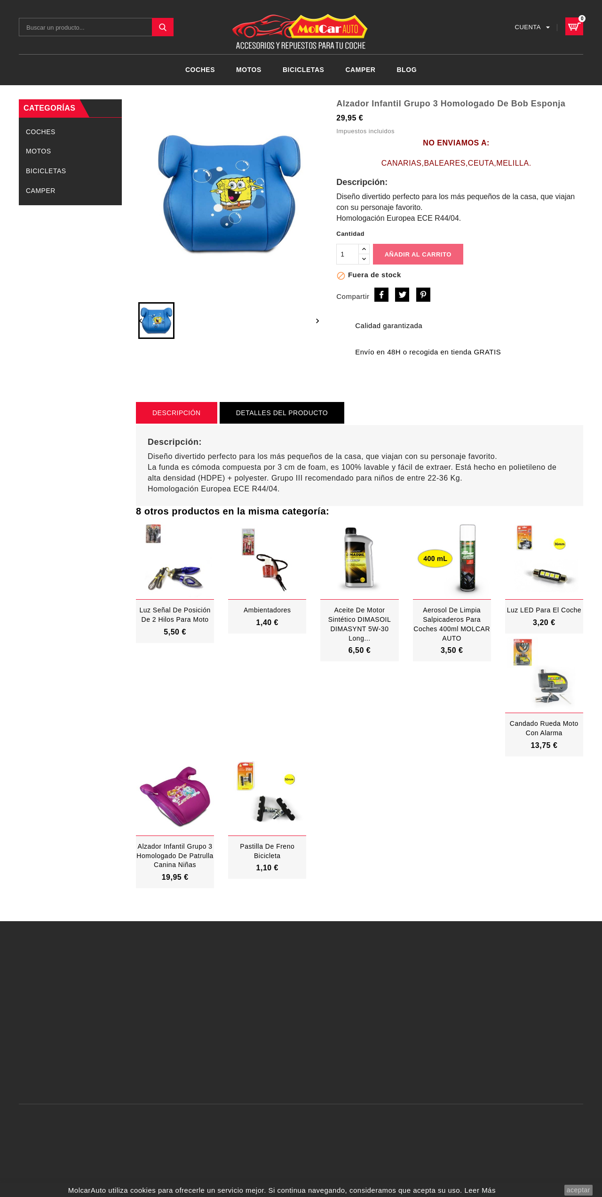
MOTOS (248, 69)
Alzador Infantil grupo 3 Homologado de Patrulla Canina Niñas (175, 856)
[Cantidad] (347, 254)
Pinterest (423, 295)
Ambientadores (267, 610)
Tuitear (402, 295)
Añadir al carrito (418, 254)
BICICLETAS (304, 69)
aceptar (578, 1190)
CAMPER (360, 69)
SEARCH (163, 27)
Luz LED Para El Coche (544, 610)
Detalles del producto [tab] (282, 413)
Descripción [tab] (176, 413)
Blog (406, 69)
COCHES (200, 69)
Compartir (381, 295)
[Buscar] (96, 27)
